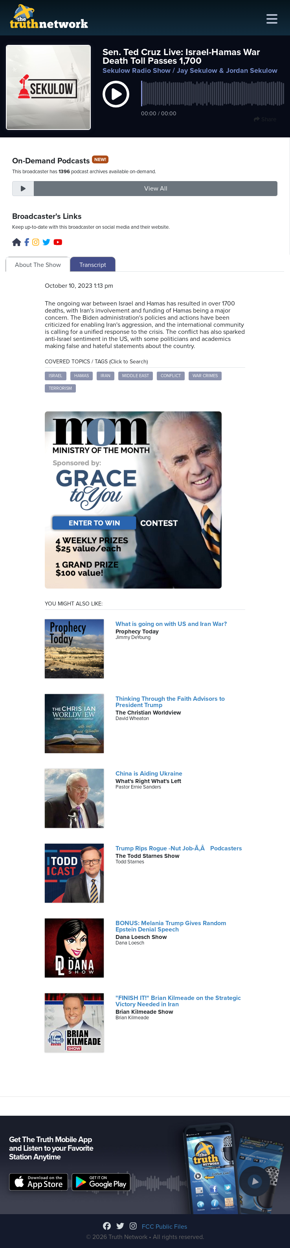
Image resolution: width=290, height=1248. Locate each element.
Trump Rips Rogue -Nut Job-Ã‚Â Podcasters (179, 848)
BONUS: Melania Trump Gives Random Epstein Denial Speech (171, 926)
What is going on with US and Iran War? (171, 624)
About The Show (38, 265)
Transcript (92, 265)
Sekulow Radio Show (137, 70)
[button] (116, 102)
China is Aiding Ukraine (149, 774)
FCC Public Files (164, 1227)
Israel (55, 375)
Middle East (135, 375)
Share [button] (265, 119)
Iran (105, 375)
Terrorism (60, 388)
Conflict (171, 375)
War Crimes (205, 375)
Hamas (81, 375)
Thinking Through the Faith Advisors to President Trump (170, 702)
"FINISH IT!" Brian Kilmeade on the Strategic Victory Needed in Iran (178, 1001)
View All (155, 189)
